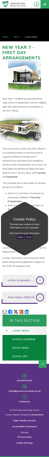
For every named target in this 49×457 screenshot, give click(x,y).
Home (5, 37)
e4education (37, 414)
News (16, 37)
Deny (28, 237)
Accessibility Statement (24, 426)
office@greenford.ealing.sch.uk (24, 391)
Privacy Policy (25, 437)
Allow (20, 237)
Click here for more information (24, 233)
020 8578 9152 (24, 380)
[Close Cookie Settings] (24, 206)
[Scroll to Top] (43, 364)
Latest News (31, 37)
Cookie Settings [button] (24, 443)
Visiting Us (24, 401)
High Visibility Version (24, 420)
